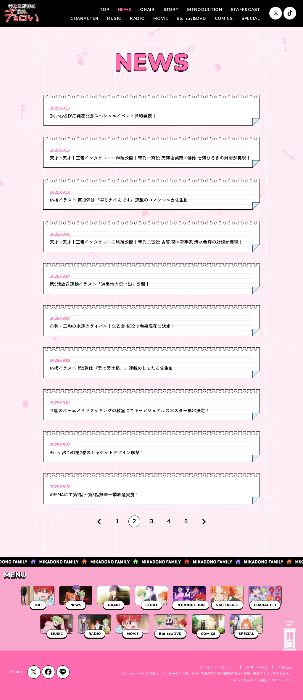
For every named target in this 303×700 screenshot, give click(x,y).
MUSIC (114, 18)
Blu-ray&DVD (191, 18)
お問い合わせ (256, 667)
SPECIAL (250, 18)
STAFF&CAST (245, 9)
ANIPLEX (285, 667)
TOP (104, 9)
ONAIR (147, 9)
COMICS (224, 18)
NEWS (125, 9)
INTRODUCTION (204, 9)
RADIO (137, 18)
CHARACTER (84, 18)
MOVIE (160, 18)
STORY (170, 9)
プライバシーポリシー (217, 667)
